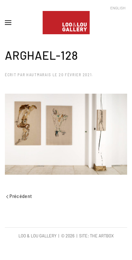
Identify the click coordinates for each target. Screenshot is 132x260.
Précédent (19, 196)
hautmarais (38, 74)
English (118, 7)
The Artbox (102, 235)
